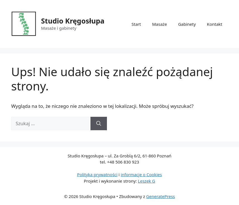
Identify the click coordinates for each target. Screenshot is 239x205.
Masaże (159, 24)
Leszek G (146, 181)
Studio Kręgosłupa (72, 20)
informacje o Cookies (141, 174)
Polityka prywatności (97, 174)
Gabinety (187, 24)
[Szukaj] (98, 123)
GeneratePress (160, 196)
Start (136, 24)
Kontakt (214, 24)
